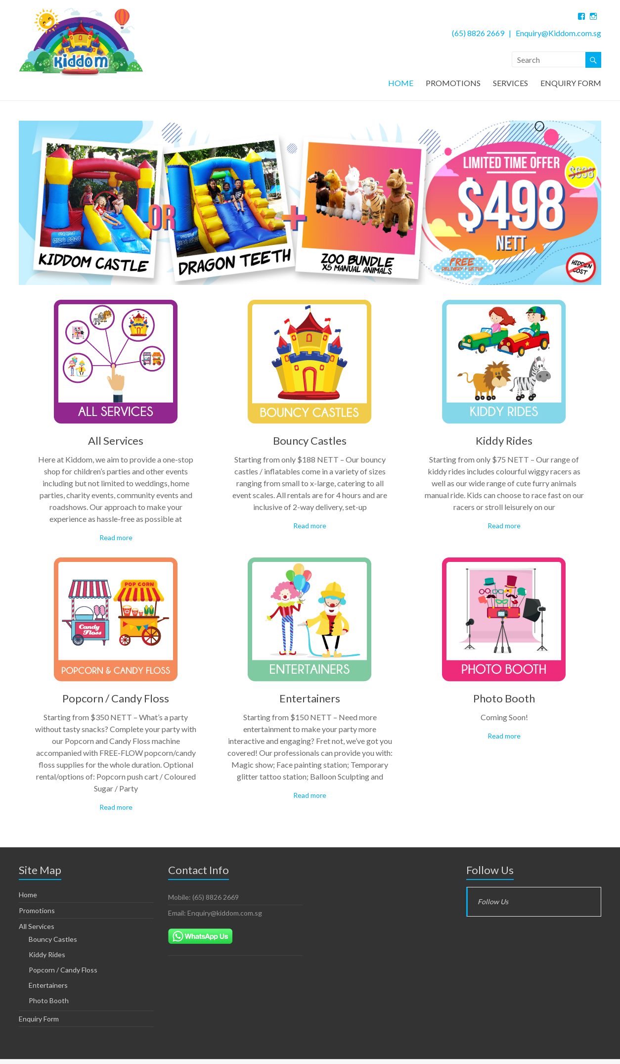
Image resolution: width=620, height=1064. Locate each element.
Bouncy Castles (310, 443)
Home (28, 897)
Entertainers (309, 700)
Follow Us (490, 872)
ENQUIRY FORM (570, 83)
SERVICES (510, 83)
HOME (400, 83)
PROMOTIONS (453, 83)
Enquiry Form (39, 1021)
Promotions (37, 913)
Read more (116, 540)
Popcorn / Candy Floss (115, 700)
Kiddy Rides (504, 443)
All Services (115, 443)
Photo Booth (504, 700)
